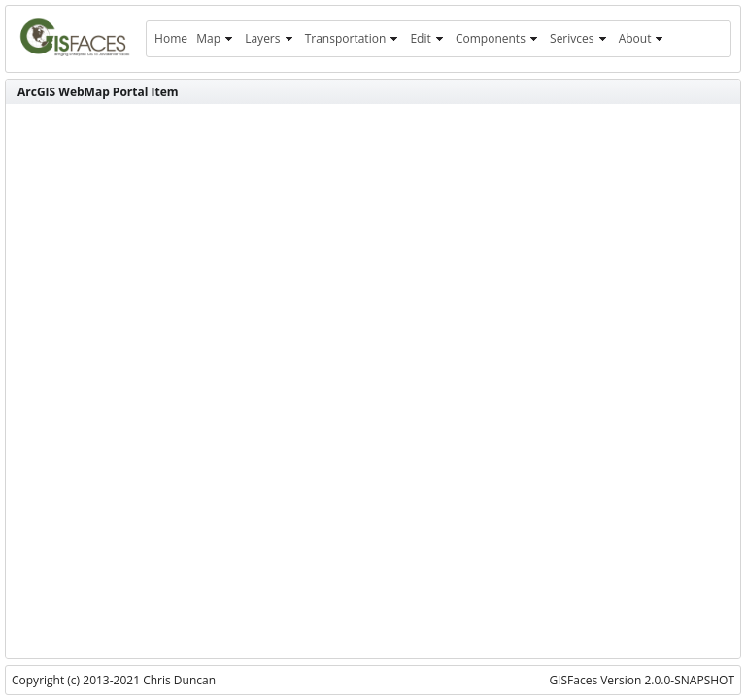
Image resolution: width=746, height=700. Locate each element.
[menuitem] (170, 38)
